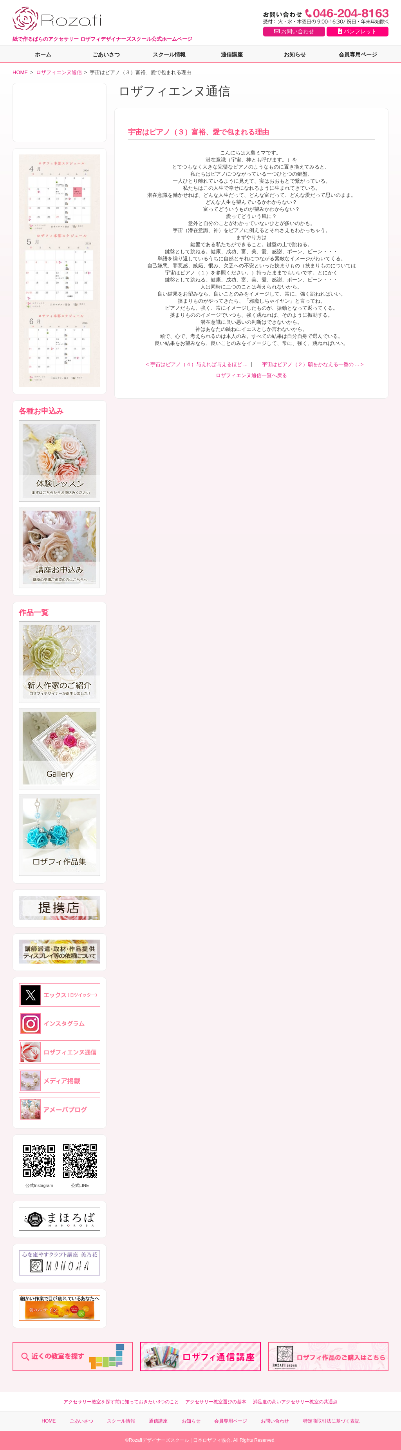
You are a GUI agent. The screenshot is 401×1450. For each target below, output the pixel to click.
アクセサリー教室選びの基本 (215, 1402)
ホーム (43, 54)
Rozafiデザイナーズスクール (159, 1440)
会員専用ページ (358, 54)
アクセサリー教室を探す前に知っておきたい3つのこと (121, 1402)
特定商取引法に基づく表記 (331, 1421)
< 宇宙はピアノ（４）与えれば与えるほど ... (197, 364)
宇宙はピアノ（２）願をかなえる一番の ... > (313, 364)
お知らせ (295, 54)
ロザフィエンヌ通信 (59, 72)
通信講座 (232, 54)
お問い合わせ (294, 31)
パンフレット (357, 31)
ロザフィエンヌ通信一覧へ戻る (251, 375)
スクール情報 (169, 54)
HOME (20, 72)
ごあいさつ (106, 54)
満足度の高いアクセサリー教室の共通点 (295, 1402)
